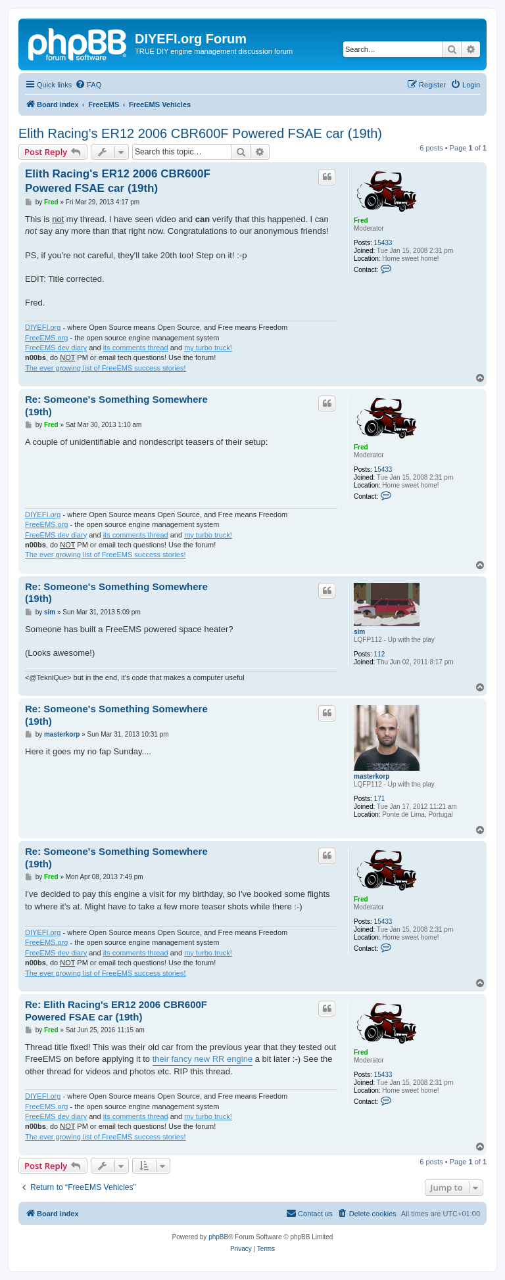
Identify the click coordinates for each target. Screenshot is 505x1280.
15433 (383, 242)
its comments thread (135, 348)
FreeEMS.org (46, 338)
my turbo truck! (208, 348)
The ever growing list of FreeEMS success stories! (105, 368)
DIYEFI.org (42, 327)
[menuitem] (88, 85)
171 (379, 798)
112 (379, 654)
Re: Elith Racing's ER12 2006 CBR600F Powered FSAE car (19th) (116, 1010)
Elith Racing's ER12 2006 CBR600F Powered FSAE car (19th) (200, 133)
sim (359, 631)
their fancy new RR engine (202, 1059)
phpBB (218, 1237)
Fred (361, 220)
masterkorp (371, 776)
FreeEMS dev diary (56, 348)
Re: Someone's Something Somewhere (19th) (116, 405)
